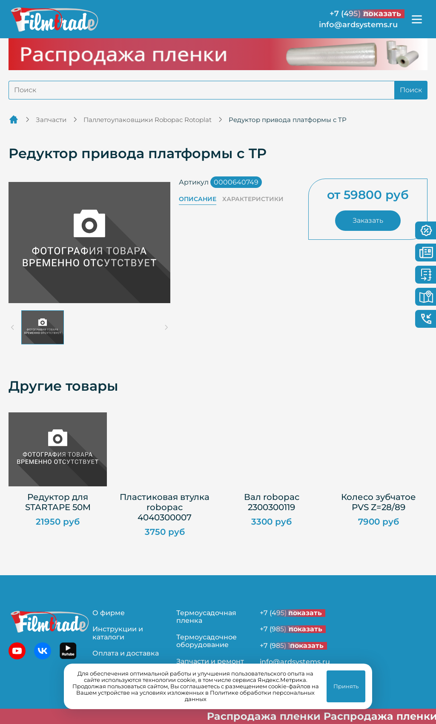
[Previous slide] (13, 327)
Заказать (368, 220)
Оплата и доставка (125, 653)
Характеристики (253, 199)
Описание (197, 199)
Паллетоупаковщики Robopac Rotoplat (147, 119)
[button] (42, 327)
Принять (346, 686)
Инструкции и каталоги (117, 633)
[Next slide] (166, 327)
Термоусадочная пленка (206, 617)
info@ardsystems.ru (358, 24)
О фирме (108, 613)
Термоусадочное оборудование (206, 641)
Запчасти (51, 119)
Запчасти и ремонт (210, 661)
